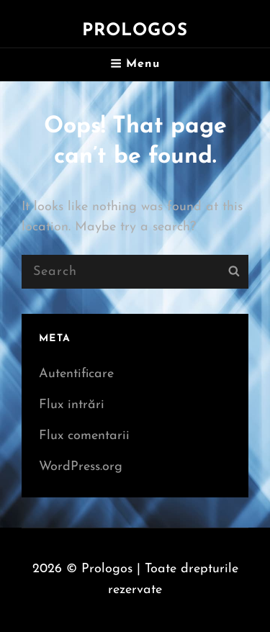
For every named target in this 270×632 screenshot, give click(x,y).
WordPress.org (80, 467)
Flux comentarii (84, 436)
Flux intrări (71, 405)
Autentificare (76, 374)
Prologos (135, 31)
